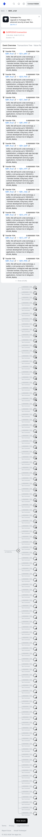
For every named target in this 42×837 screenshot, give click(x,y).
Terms (4, 826)
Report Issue (6, 830)
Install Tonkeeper (20, 830)
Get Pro (13, 24)
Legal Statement (23, 826)
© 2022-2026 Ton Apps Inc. (11, 834)
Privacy (11, 826)
